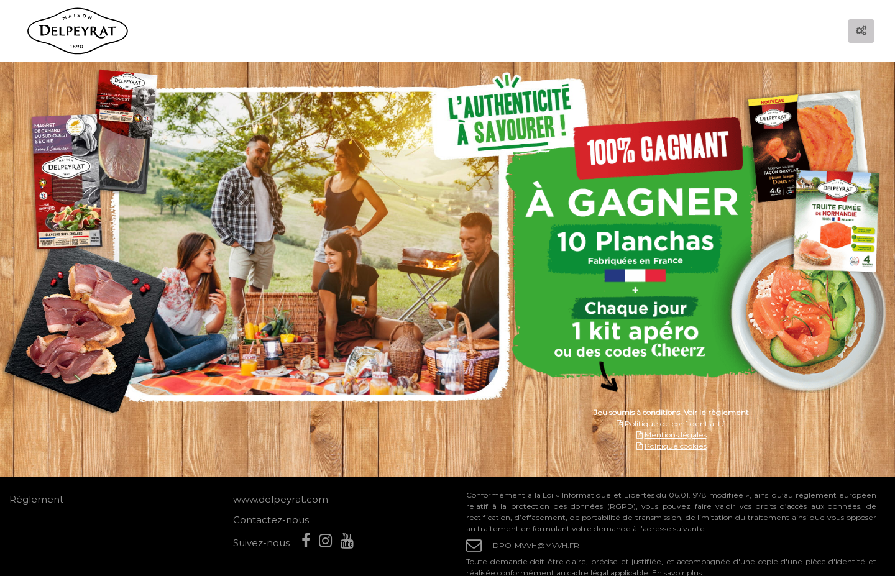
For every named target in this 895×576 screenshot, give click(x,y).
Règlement (36, 499)
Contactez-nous (271, 520)
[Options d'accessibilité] (861, 31)
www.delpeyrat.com (280, 499)
